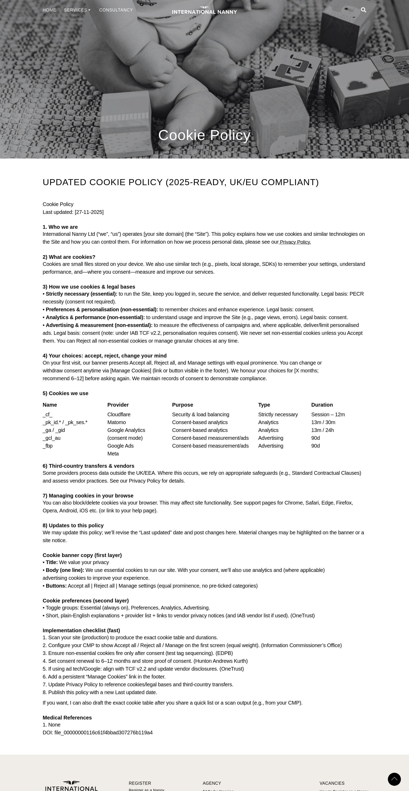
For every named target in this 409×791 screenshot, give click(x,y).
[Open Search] (363, 10)
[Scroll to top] (394, 779)
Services (75, 10)
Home (49, 10)
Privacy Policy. (296, 242)
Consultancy (116, 10)
